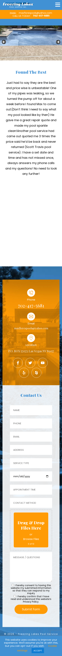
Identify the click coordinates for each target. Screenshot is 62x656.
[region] (31, 42)
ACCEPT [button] (38, 650)
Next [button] (57, 42)
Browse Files (31, 539)
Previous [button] (4, 42)
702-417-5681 (41, 15)
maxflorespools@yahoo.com (35, 13)
